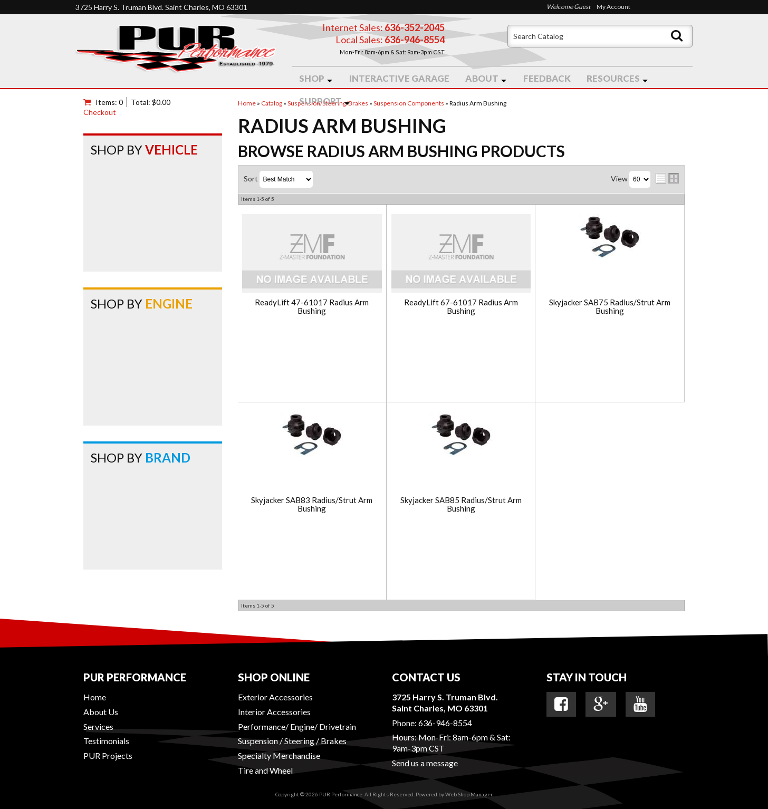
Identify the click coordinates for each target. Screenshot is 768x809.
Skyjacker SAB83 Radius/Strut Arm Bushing (311, 504)
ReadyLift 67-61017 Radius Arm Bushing (461, 306)
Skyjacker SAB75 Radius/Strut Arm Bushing (609, 306)
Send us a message (425, 763)
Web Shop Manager (468, 794)
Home (94, 697)
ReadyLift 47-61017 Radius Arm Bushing (312, 306)
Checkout (99, 112)
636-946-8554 (445, 723)
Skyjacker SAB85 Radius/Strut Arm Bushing (461, 504)
